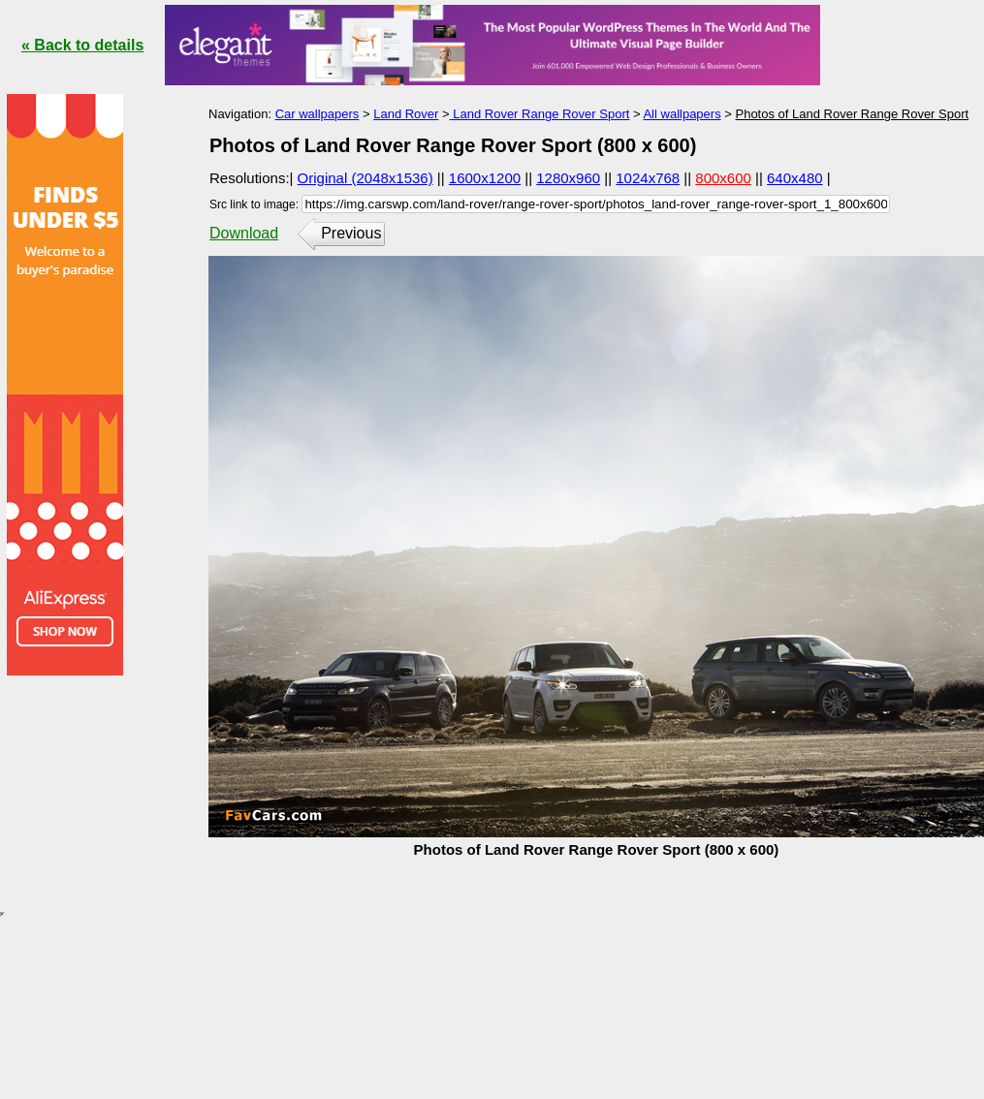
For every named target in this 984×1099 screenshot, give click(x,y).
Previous (351, 233)
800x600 (723, 178)
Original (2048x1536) (365, 178)
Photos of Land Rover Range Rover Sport (851, 114)
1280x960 (568, 178)
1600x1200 (485, 178)
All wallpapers (681, 114)
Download (243, 233)
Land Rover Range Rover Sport (540, 114)
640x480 (795, 178)
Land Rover (405, 114)
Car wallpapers (317, 114)
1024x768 (648, 178)
